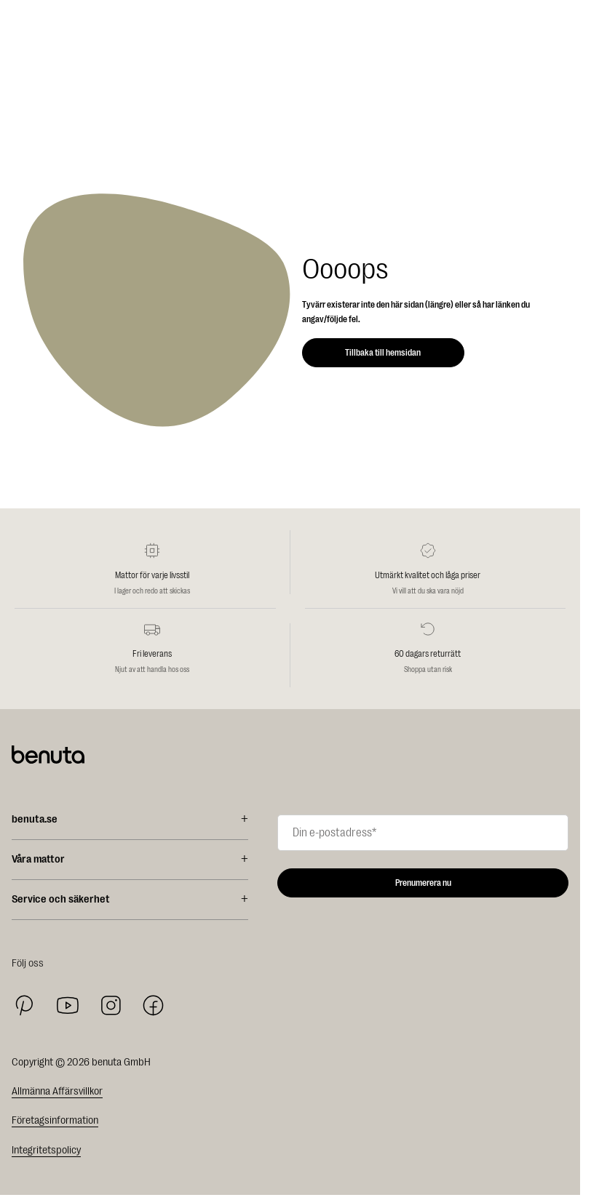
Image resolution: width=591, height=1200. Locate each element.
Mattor (22, 1184)
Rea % (21, 1171)
